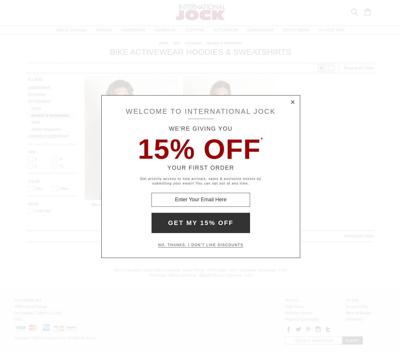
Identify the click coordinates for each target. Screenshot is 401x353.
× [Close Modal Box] (293, 102)
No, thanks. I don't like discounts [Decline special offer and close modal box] (200, 245)
